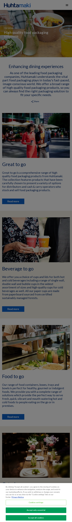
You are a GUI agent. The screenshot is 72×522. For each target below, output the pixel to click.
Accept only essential (36, 512)
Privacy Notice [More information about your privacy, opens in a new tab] (18, 499)
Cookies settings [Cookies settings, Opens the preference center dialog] (36, 504)
